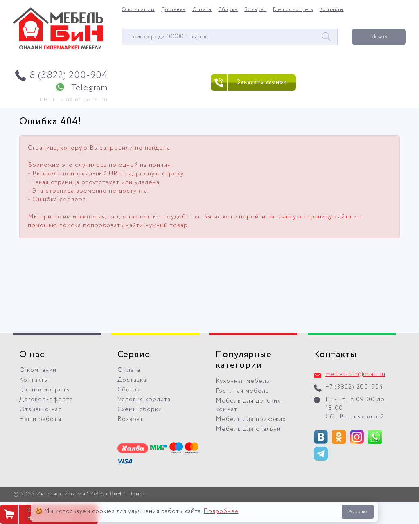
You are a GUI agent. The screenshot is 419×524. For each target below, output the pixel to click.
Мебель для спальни (248, 429)
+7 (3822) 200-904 (354, 386)
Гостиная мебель (242, 391)
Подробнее (221, 511)
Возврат (255, 9)
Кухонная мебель (243, 381)
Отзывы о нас (40, 409)
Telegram (89, 88)
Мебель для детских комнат (248, 405)
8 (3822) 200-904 (68, 75)
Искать (379, 36)
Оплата (202, 9)
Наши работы (40, 419)
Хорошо (357, 511)
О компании (138, 9)
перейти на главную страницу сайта (295, 216)
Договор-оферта (46, 399)
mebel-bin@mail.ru (355, 374)
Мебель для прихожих (251, 419)
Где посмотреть (293, 9)
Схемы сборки (139, 409)
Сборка (228, 9)
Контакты (332, 9)
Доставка (173, 9)
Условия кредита (144, 399)
